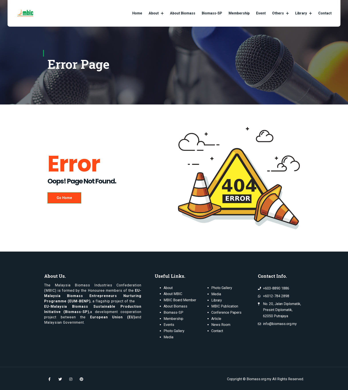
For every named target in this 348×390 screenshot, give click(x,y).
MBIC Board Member (180, 300)
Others (280, 13)
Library (303, 13)
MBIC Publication (224, 306)
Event (261, 13)
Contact (325, 13)
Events (169, 324)
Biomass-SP (212, 13)
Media (168, 336)
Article (216, 318)
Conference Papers (226, 312)
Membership (239, 13)
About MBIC (173, 294)
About (156, 13)
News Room (220, 324)
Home (137, 13)
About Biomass (182, 13)
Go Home (64, 198)
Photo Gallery (174, 330)
